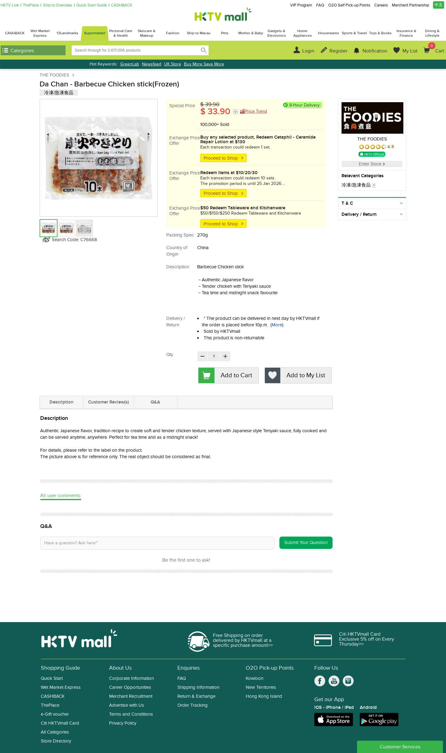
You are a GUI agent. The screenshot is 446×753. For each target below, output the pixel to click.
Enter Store (372, 164)
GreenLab (129, 64)
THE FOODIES (54, 75)
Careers (381, 5)
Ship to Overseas (57, 5)
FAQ (320, 5)
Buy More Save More (204, 64)
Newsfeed (151, 64)
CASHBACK (121, 5)
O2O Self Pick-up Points (349, 5)
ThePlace (31, 5)
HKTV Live (10, 5)
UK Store (172, 64)
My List (410, 51)
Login (308, 51)
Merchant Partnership (410, 5)
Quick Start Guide (91, 5)
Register (338, 51)
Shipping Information (198, 687)
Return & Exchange (196, 696)
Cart (436, 48)
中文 (439, 4)
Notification (375, 51)
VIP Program (301, 5)
